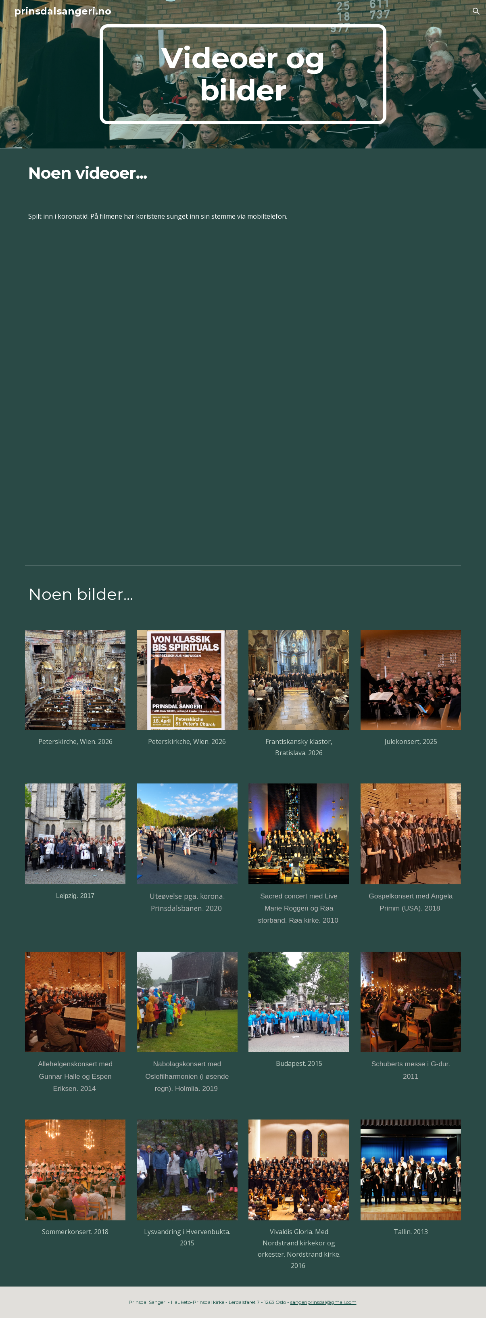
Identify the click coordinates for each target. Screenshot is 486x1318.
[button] (476, 11)
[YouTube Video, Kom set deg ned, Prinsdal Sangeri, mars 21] (243, 316)
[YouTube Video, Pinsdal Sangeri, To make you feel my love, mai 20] (131, 480)
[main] (243, 74)
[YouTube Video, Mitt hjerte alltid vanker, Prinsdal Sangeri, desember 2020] (354, 480)
